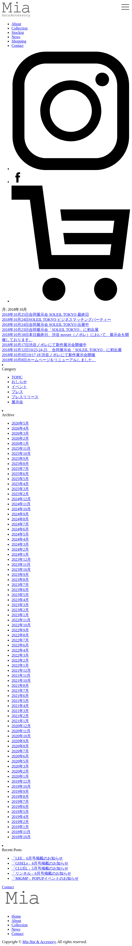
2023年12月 (21, 559)
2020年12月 (21, 726)
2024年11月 (21, 504)
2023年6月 (20, 590)
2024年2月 (20, 549)
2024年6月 (20, 529)
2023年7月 (20, 585)
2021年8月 (20, 686)
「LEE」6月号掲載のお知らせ (37, 858)
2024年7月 (20, 524)
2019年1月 (20, 827)
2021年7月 (20, 691)
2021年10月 (21, 680)
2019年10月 (21, 786)
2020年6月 (20, 756)
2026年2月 (20, 438)
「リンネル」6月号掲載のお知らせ (41, 873)
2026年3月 (20, 433)
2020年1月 (20, 776)
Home (16, 916)
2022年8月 (20, 635)
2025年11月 (21, 448)
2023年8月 (20, 580)
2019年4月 (20, 817)
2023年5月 (20, 595)
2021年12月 (21, 670)
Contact (18, 45)
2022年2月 (20, 660)
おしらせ (19, 382)
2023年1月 (20, 615)
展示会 (17, 402)
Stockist (18, 33)
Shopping (19, 41)
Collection (20, 28)
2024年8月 (20, 519)
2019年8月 (20, 796)
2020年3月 (20, 766)
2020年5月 (20, 761)
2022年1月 (20, 665)
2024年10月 (21, 509)
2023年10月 (21, 570)
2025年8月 (20, 464)
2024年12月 (21, 499)
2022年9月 (20, 630)
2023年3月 (20, 605)
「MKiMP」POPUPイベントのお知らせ (45, 878)
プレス (17, 392)
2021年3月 (20, 711)
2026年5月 (20, 423)
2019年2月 (20, 822)
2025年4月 (20, 484)
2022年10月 (21, 625)
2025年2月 (20, 494)
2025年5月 (20, 479)
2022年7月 (20, 640)
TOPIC (17, 377)
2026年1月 (20, 443)
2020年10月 (21, 736)
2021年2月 (20, 716)
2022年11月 (21, 620)
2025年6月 (20, 474)
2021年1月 (20, 721)
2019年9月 (20, 791)
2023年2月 (20, 610)
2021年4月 (20, 706)
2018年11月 (21, 832)
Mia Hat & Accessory (39, 942)
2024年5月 (20, 534)
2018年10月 (21, 837)
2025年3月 (20, 489)
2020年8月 (20, 746)
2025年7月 (20, 469)
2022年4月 (20, 650)
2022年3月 (20, 655)
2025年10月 (21, 454)
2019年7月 (20, 802)
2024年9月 (20, 514)
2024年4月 (20, 539)
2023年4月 (20, 600)
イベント (19, 387)
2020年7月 (20, 751)
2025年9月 (20, 459)
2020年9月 (20, 741)
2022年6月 (20, 645)
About (16, 24)
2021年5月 (20, 701)
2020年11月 (21, 731)
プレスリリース (25, 397)
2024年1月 (20, 554)
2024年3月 (20, 544)
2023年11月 (21, 564)
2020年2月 (20, 771)
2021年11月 (21, 675)
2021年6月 (20, 696)
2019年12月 (21, 781)
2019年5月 (20, 812)
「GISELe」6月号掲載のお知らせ (40, 863)
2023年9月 (20, 575)
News (16, 37)
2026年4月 (20, 428)
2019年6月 (20, 807)
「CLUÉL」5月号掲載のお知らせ (40, 868)
